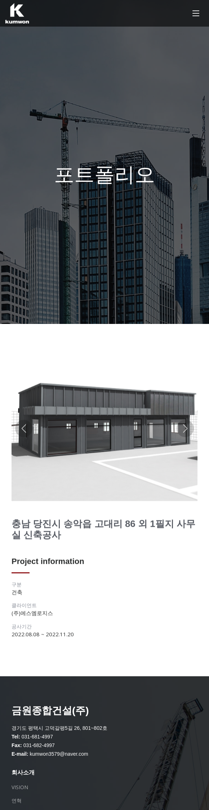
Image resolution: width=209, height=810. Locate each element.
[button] (23, 431)
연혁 (17, 800)
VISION (20, 787)
